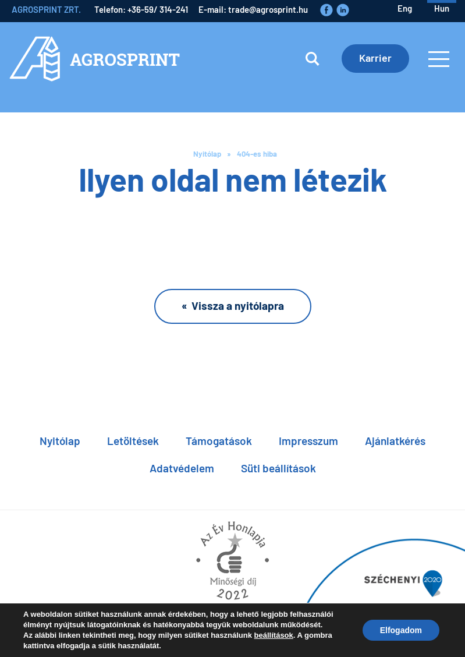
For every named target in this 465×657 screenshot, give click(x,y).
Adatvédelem (182, 468)
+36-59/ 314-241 (157, 9)
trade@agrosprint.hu (268, 9)
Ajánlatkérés (395, 440)
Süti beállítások (278, 468)
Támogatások (219, 440)
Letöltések (133, 440)
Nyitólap (207, 153)
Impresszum (308, 440)
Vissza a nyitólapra (237, 305)
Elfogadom (401, 630)
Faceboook (326, 9)
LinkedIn (342, 9)
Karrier (375, 57)
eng (404, 8)
